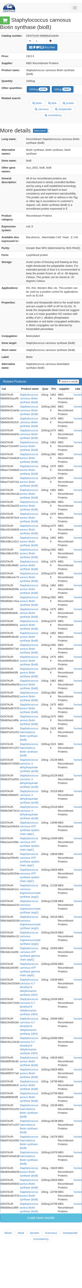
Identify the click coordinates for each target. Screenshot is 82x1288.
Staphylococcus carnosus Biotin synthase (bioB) (29, 398)
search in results (68, 381)
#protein (34, 1232)
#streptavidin (70, 1232)
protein (68, 103)
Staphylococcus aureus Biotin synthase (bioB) (29, 446)
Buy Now (42, 47)
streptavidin (63, 109)
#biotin (8, 1232)
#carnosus (51, 1232)
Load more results (41, 1218)
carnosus (42, 109)
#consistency (41, 1239)
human (78, 394)
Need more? (40, 130)
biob (52, 103)
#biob (21, 1232)
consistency (53, 115)
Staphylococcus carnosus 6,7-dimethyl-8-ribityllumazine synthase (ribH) (29, 987)
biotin (37, 103)
